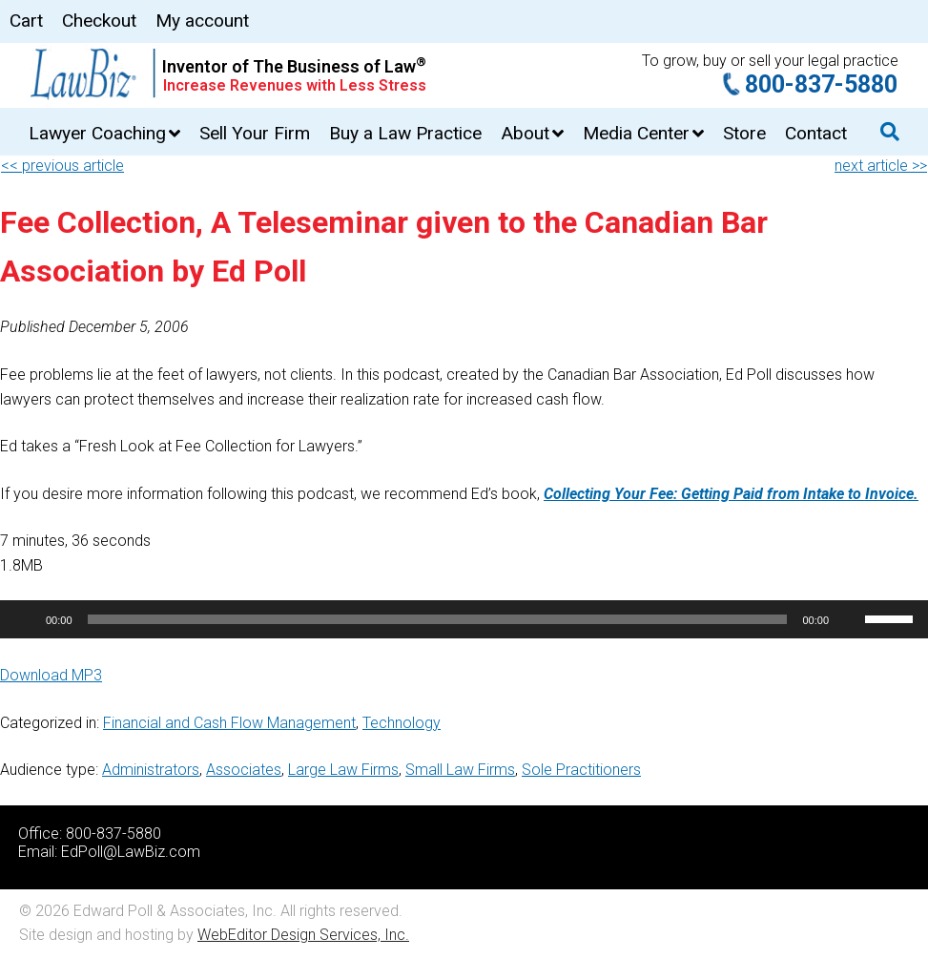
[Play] (24, 619)
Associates (243, 770)
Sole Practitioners (581, 770)
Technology (401, 723)
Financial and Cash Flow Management (229, 723)
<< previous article (62, 165)
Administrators (150, 770)
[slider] (438, 619)
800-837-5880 (821, 84)
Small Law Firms (460, 770)
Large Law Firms (343, 770)
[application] (464, 619)
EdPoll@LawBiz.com (130, 852)
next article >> (881, 165)
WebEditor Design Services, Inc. (303, 935)
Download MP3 (51, 675)
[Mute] (849, 619)
